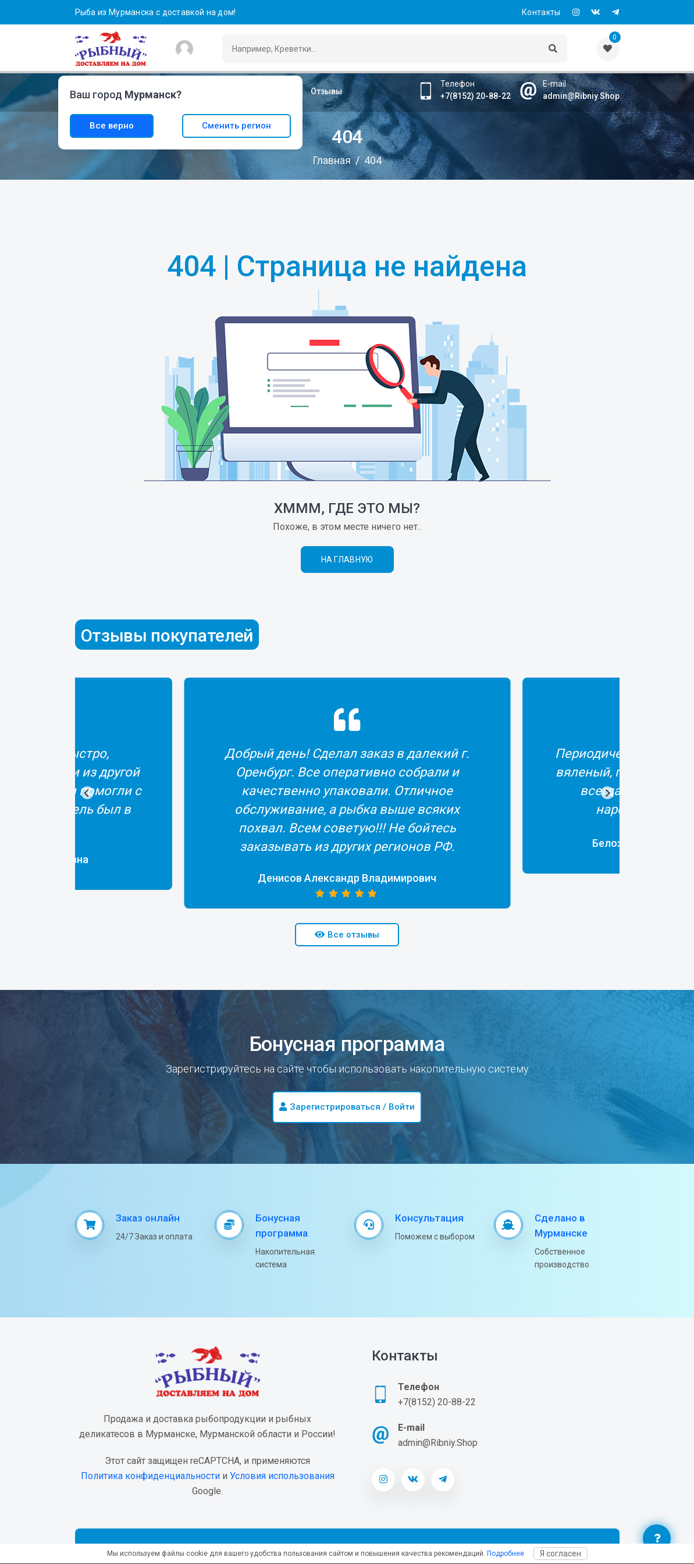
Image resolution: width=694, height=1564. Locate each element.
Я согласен (560, 1553)
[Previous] (87, 792)
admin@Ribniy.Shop (581, 96)
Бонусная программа (281, 1225)
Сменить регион (236, 125)
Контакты (541, 12)
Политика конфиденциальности (150, 1475)
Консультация (429, 1218)
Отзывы (326, 91)
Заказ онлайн (148, 1218)
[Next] (607, 792)
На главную (347, 559)
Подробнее (505, 1553)
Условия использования (282, 1475)
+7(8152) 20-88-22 (475, 96)
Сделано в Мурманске (561, 1225)
